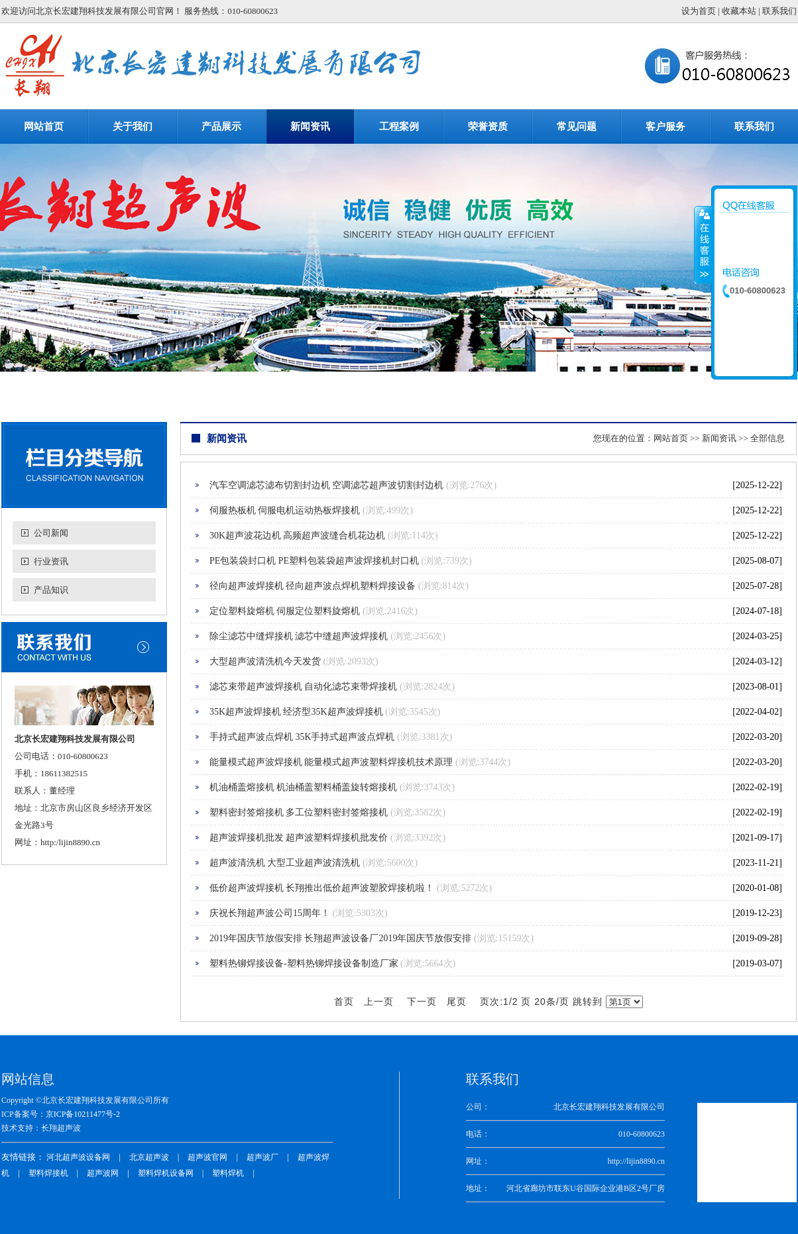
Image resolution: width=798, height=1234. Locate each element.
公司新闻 (51, 533)
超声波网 (103, 1173)
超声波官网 (207, 1157)
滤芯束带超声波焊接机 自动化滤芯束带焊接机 (303, 687)
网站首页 (671, 438)
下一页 (422, 1002)
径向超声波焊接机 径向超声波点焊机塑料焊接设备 (312, 586)
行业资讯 (51, 561)
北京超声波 (149, 1157)
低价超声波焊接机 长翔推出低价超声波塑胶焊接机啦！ (322, 888)
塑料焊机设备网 (166, 1173)
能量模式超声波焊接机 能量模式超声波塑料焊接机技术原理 (331, 762)
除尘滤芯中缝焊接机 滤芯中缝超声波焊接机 (298, 636)
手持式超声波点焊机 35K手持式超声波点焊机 (302, 737)
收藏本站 (739, 11)
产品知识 (51, 590)
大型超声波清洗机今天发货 (265, 661)
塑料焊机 (228, 1173)
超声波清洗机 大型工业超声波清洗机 (285, 863)
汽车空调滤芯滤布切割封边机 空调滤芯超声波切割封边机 (326, 485)
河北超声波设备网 (78, 1157)
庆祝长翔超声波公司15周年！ (269, 913)
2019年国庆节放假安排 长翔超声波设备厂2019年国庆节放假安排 (340, 938)
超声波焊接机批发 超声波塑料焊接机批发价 (298, 838)
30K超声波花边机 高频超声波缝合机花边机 (297, 535)
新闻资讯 (719, 438)
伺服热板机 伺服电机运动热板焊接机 (285, 510)
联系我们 (779, 11)
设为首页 (698, 11)
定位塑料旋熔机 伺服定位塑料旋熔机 (285, 611)
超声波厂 (262, 1157)
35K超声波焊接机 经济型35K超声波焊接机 (296, 712)
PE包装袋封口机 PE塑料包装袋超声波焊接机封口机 (314, 561)
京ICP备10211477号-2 (83, 1114)
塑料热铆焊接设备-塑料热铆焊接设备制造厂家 (303, 963)
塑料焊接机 (48, 1173)
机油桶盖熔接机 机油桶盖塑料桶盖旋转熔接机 (303, 787)
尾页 (457, 1002)
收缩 (703, 244)
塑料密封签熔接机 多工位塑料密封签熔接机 (298, 812)
